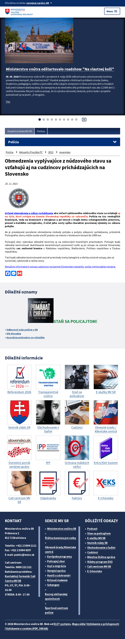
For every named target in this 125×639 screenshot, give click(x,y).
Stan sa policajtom (99, 533)
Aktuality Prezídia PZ (30, 152)
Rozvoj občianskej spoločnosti (56, 596)
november (65, 152)
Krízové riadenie (57, 580)
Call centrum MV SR (99, 566)
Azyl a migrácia (56, 566)
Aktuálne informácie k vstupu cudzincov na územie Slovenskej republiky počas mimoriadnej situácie (60, 266)
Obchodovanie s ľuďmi (101, 547)
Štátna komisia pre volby (60, 538)
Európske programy (59, 556)
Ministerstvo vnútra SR (61, 528)
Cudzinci (92, 552)
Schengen (53, 585)
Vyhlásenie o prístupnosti (103, 624)
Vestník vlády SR (97, 543)
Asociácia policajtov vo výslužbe (26, 337)
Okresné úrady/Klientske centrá (60, 549)
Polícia (41, 131)
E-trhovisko (94, 571)
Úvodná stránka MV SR (19, 131)
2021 (50, 152)
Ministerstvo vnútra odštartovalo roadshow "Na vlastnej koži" (60, 69)
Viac (8, 101)
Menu (112, 11)
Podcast (92, 528)
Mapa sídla (78, 624)
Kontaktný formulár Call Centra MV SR (20, 578)
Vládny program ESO (100, 562)
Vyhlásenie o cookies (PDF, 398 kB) (27, 628)
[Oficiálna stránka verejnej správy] (39, 3)
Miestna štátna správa (101, 557)
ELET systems (62, 624)
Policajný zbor (56, 561)
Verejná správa (56, 571)
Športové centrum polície (56, 610)
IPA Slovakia (14, 333)
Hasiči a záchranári (58, 575)
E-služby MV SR (96, 538)
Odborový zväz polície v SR (22, 329)
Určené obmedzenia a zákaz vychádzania (29, 213)
